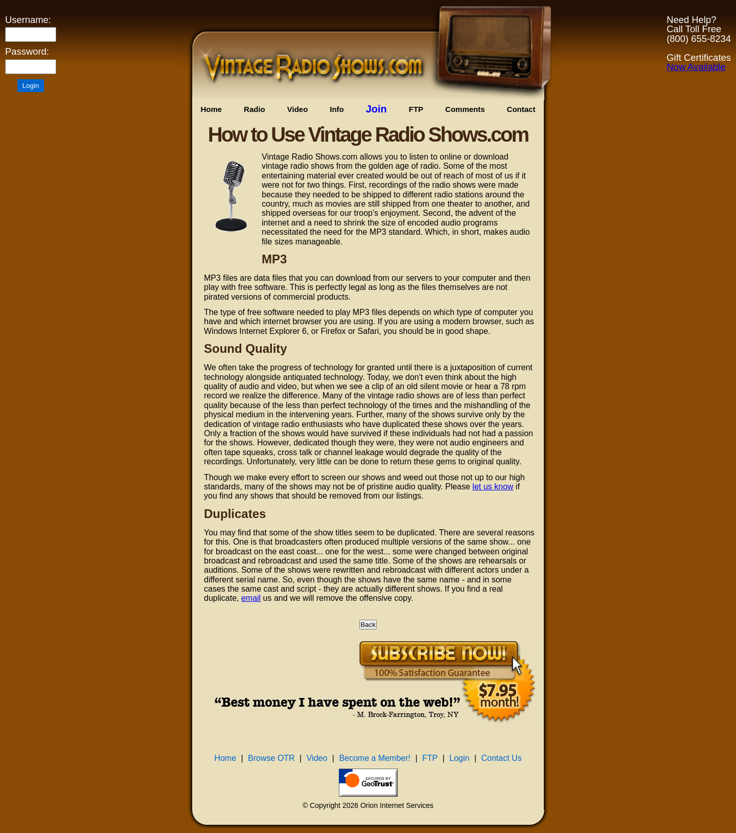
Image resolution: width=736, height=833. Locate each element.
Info (337, 109)
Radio (254, 109)
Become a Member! (374, 758)
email (251, 598)
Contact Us (501, 758)
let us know (492, 486)
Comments (465, 109)
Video (297, 109)
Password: (27, 51)
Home (211, 109)
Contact (521, 109)
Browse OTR (271, 758)
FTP (416, 109)
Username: (28, 20)
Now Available (695, 66)
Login (459, 758)
